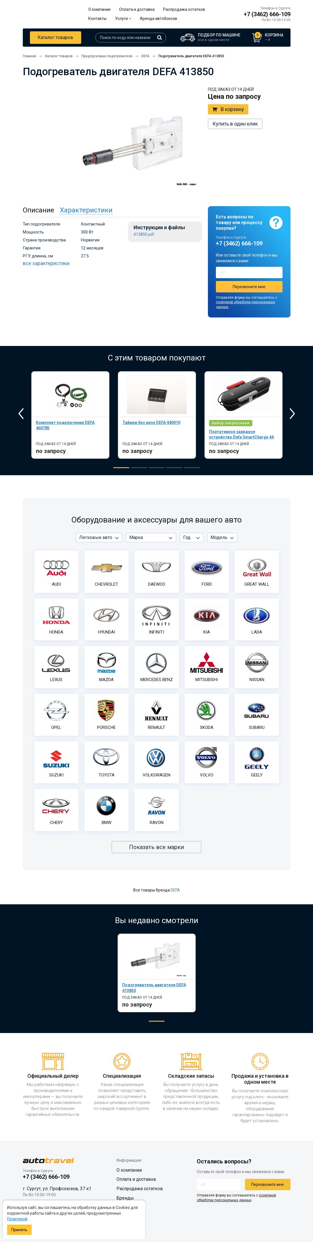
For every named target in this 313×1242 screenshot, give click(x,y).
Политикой (17, 1219)
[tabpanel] (70, 415)
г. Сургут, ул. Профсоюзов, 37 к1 (57, 1188)
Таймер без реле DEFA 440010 (151, 422)
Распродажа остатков (184, 9)
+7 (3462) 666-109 (267, 14)
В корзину (228, 109)
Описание (38, 210)
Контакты (97, 18)
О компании (99, 9)
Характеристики (86, 210)
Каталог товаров (55, 37)
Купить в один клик (235, 124)
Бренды (125, 1198)
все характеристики (46, 263)
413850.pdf (144, 234)
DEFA (175, 890)
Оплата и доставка (137, 9)
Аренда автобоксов (158, 18)
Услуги (123, 18)
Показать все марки (156, 847)
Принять (19, 1229)
